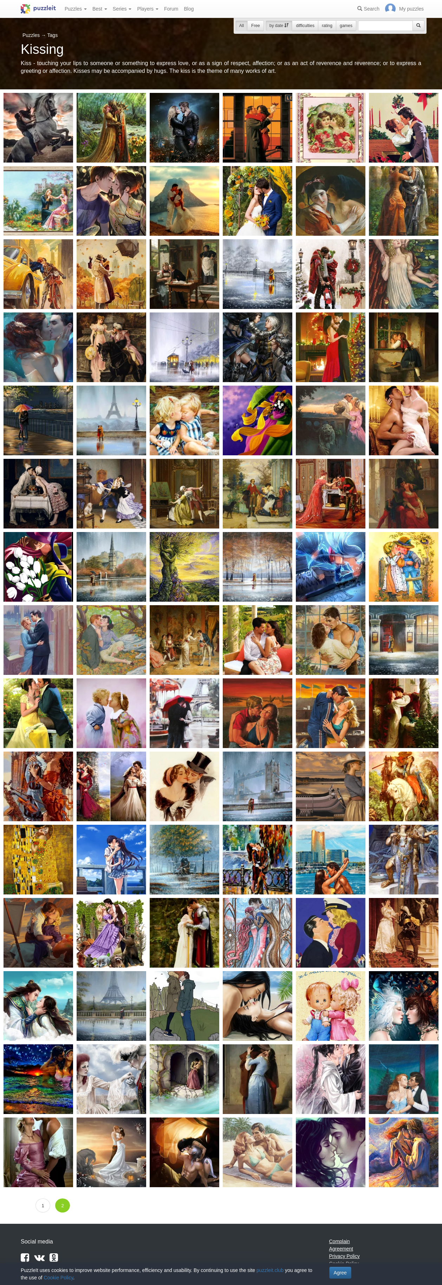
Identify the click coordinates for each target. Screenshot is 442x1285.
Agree (340, 1272)
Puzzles (76, 9)
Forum (171, 9)
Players (147, 9)
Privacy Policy (344, 1256)
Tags (52, 35)
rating (327, 25)
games (346, 25)
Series (122, 9)
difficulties (305, 25)
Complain (339, 1241)
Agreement (341, 1249)
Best (99, 9)
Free (255, 25)
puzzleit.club (270, 1270)
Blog (189, 9)
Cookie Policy (58, 1277)
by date (279, 25)
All (241, 25)
